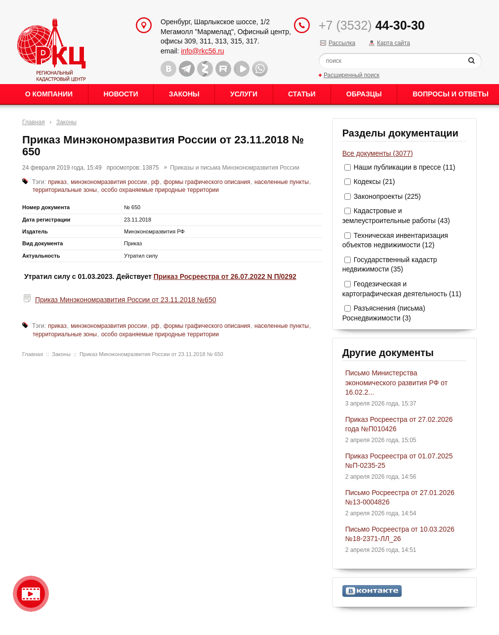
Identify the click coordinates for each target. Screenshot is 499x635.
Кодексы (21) (374, 181)
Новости (120, 94)
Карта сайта (393, 43)
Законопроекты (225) (387, 196)
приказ (57, 182)
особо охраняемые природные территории (160, 189)
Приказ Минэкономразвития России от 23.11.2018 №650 (125, 300)
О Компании (49, 94)
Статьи (302, 94)
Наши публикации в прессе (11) (405, 167)
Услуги (243, 94)
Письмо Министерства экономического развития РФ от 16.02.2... (396, 382)
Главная (33, 122)
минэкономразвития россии (109, 182)
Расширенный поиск (351, 75)
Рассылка (342, 43)
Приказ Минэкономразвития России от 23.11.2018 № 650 (151, 354)
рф (155, 182)
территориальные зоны (65, 189)
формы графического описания (207, 182)
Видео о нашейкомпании (31, 594)
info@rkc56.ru (202, 51)
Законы (184, 94)
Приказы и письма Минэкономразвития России (234, 167)
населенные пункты (281, 182)
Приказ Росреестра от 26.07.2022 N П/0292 (225, 276)
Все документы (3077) (377, 153)
